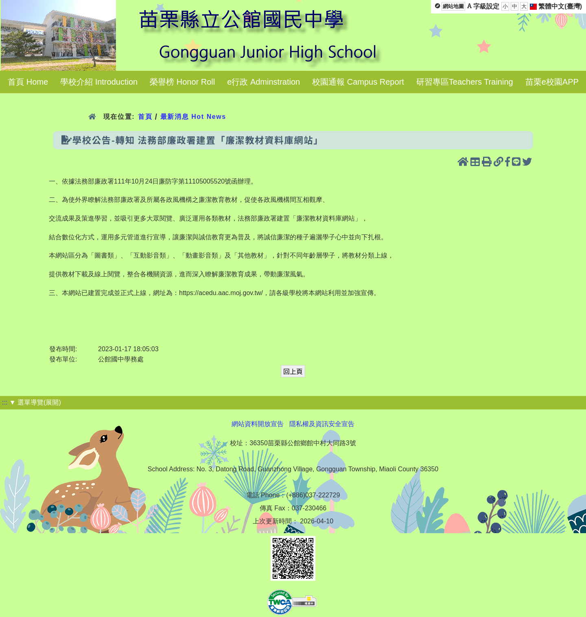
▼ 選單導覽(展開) (35, 402)
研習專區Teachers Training (464, 81)
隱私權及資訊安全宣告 (321, 423)
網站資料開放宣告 (258, 423)
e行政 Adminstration (263, 81)
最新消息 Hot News (193, 116)
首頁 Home (28, 81)
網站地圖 (453, 6)
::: (4, 402)
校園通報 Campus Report (358, 81)
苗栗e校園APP (552, 81)
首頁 (145, 116)
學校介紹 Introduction (99, 81)
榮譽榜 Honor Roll (182, 81)
